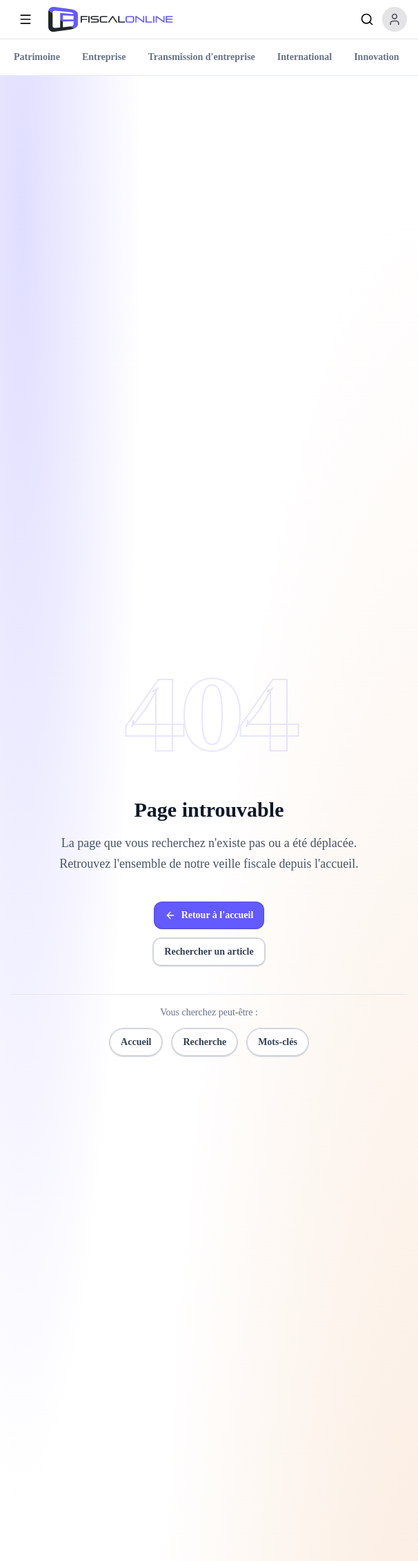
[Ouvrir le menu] (25, 19)
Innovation (376, 57)
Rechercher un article (208, 951)
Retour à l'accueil (209, 915)
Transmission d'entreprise (201, 57)
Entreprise (104, 57)
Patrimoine (37, 57)
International (304, 57)
